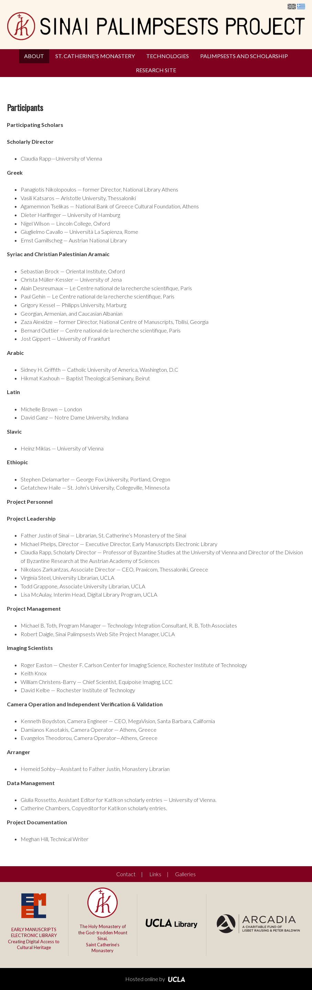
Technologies (167, 56)
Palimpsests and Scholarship (244, 56)
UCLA (176, 979)
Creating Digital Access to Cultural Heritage (34, 938)
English (292, 6)
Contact (126, 874)
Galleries (185, 874)
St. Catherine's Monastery (95, 56)
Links (155, 874)
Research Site (156, 70)
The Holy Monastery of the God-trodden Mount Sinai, (102, 939)
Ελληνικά (301, 6)
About (34, 56)
